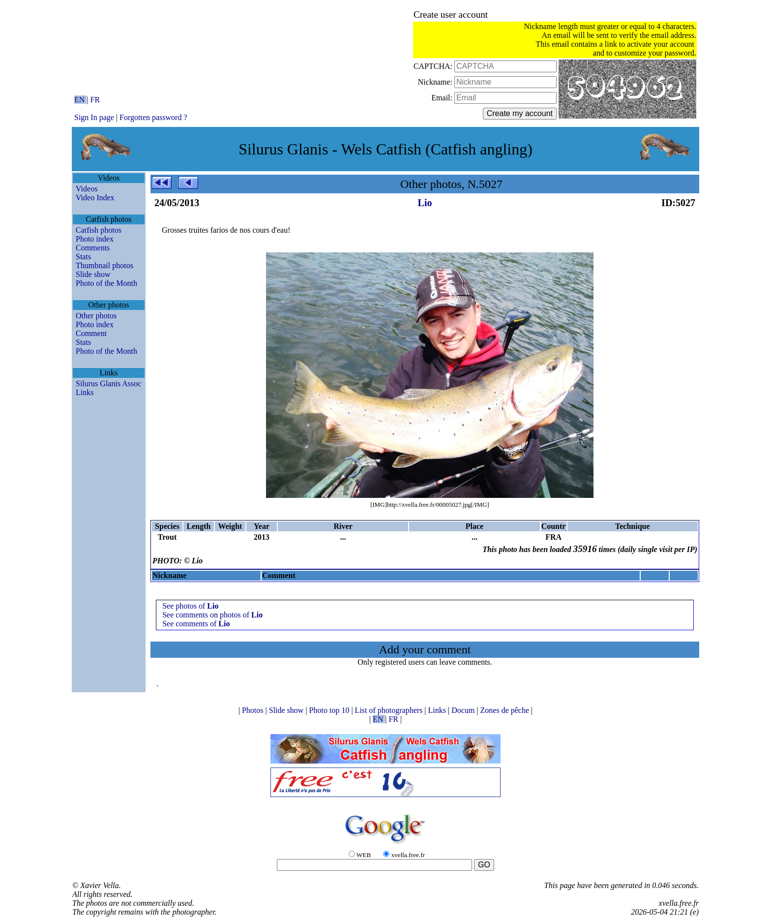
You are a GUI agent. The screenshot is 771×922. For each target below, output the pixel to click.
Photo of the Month (106, 283)
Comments (93, 248)
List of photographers (390, 710)
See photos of (190, 606)
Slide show (93, 274)
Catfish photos (98, 230)
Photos (254, 710)
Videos (86, 188)
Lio (425, 202)
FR (95, 99)
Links (84, 392)
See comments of (196, 623)
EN (80, 99)
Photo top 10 (330, 710)
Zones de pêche (506, 710)
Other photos (96, 315)
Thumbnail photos (104, 265)
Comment (91, 333)
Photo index (95, 239)
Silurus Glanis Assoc (108, 383)
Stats (83, 256)
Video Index (95, 197)
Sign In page (94, 117)
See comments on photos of (212, 615)
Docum (463, 710)
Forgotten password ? (153, 117)
